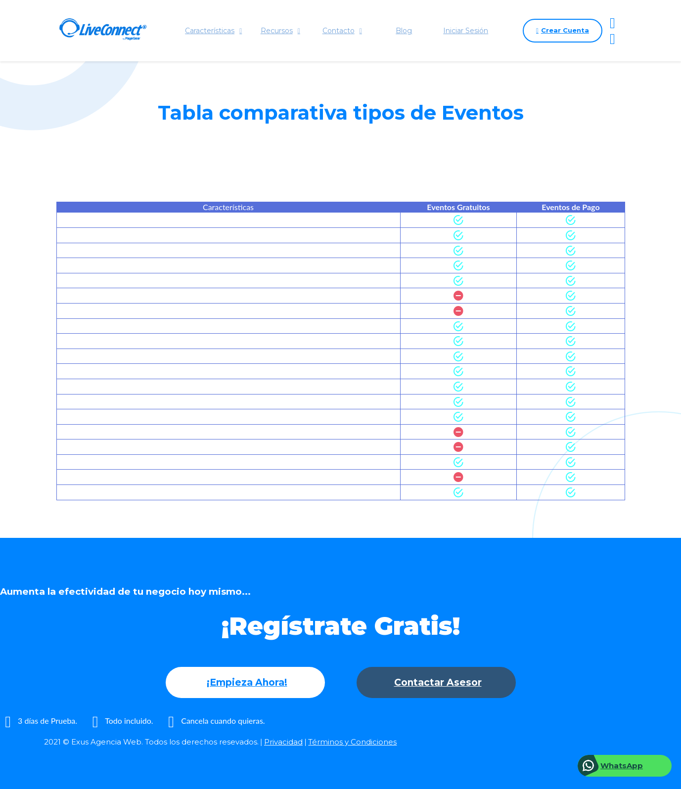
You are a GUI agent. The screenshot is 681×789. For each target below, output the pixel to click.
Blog (404, 30)
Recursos (280, 30)
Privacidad (283, 741)
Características (213, 30)
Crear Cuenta (562, 31)
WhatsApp (621, 765)
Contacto (342, 30)
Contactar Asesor (438, 682)
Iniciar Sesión (465, 30)
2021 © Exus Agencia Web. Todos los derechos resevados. (151, 741)
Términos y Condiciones (352, 741)
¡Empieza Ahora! (247, 682)
